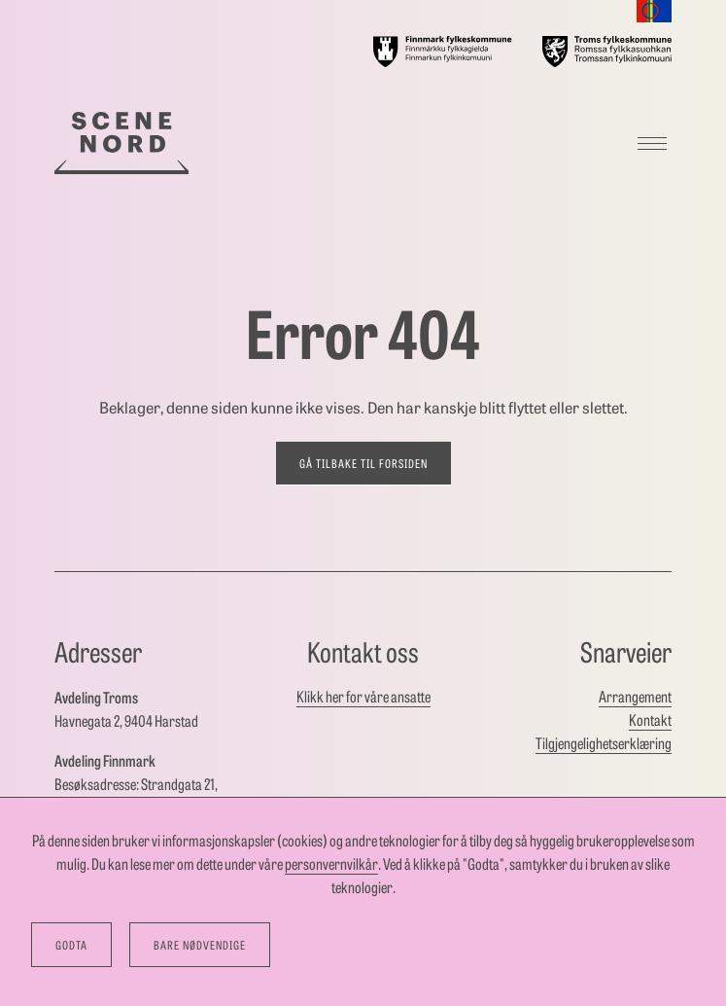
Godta (71, 944)
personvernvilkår (331, 863)
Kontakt (650, 719)
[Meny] (652, 143)
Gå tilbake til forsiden (363, 463)
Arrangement (635, 696)
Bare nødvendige (200, 944)
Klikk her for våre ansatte (363, 696)
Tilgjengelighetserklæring (604, 743)
